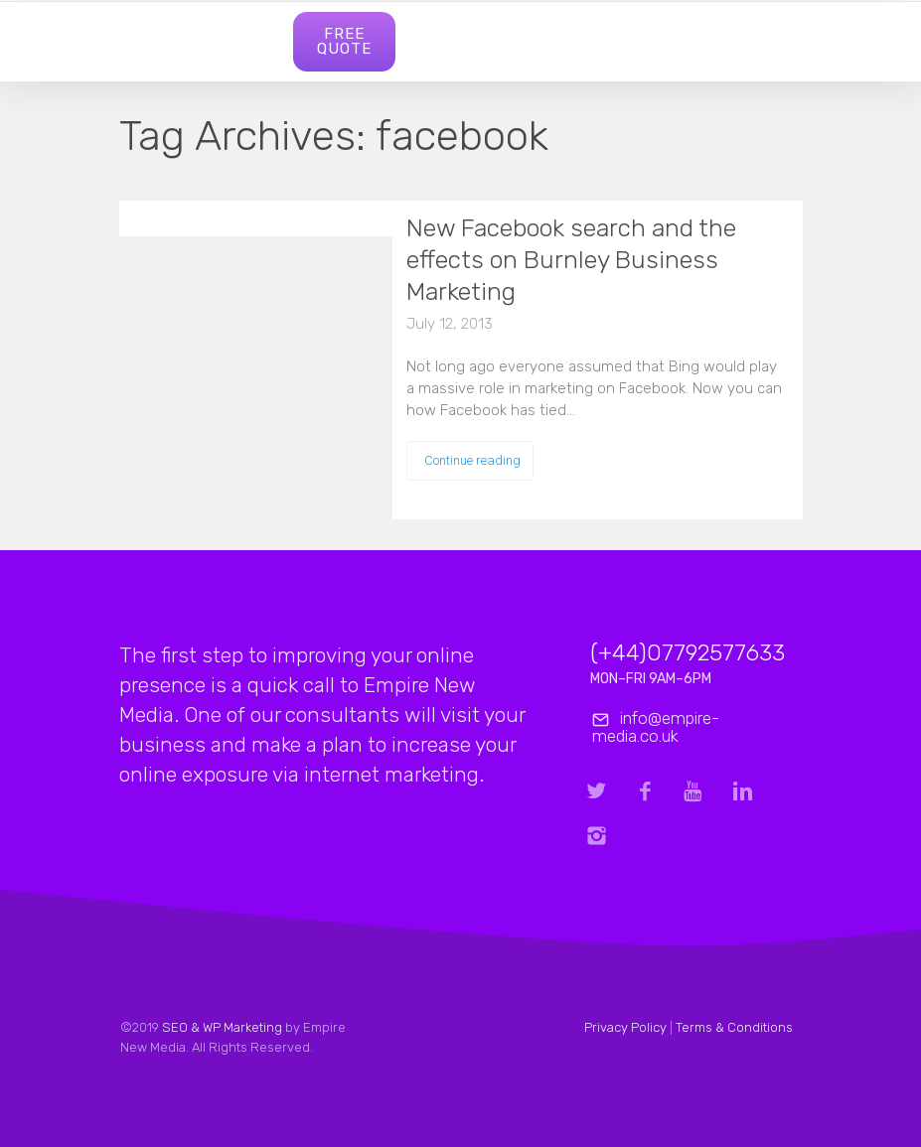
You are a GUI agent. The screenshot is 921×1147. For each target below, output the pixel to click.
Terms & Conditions (734, 1027)
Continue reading (472, 460)
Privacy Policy (625, 1027)
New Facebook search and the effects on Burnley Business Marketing (571, 260)
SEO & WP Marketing (220, 1027)
